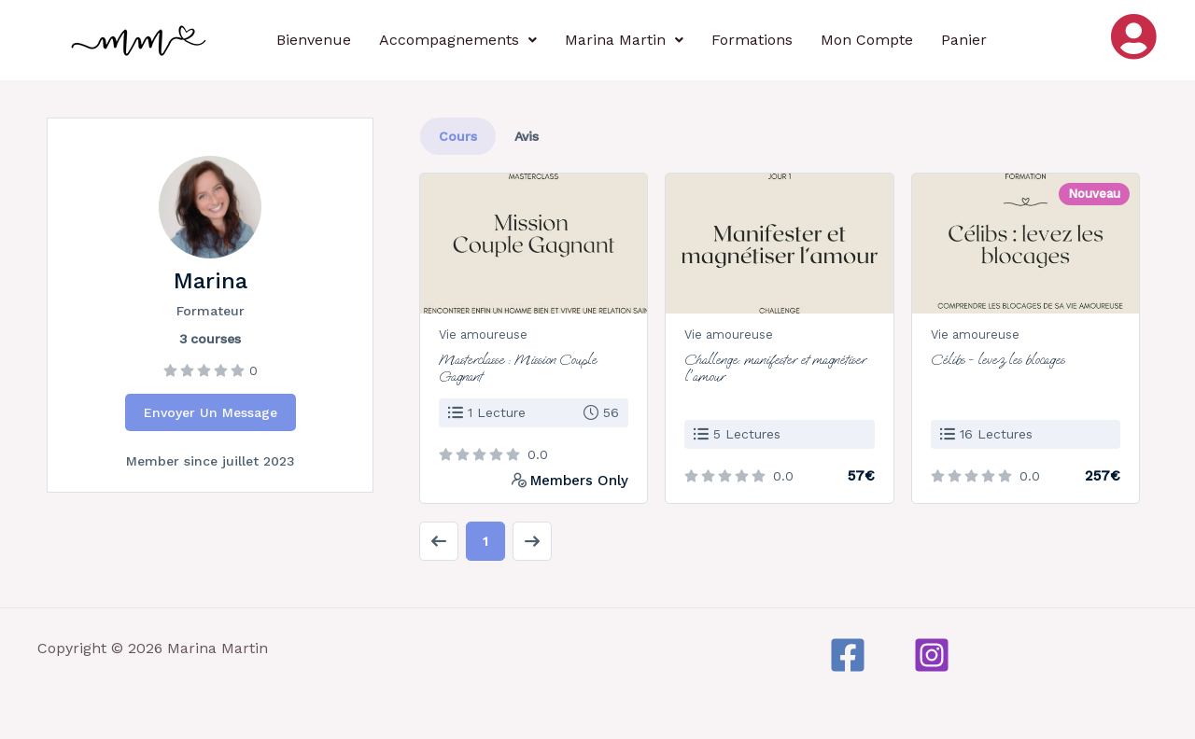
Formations (752, 40)
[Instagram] (931, 655)
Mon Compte (867, 40)
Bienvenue (313, 40)
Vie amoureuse (483, 335)
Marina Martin (624, 40)
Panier (964, 40)
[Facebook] (847, 655)
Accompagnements (458, 40)
